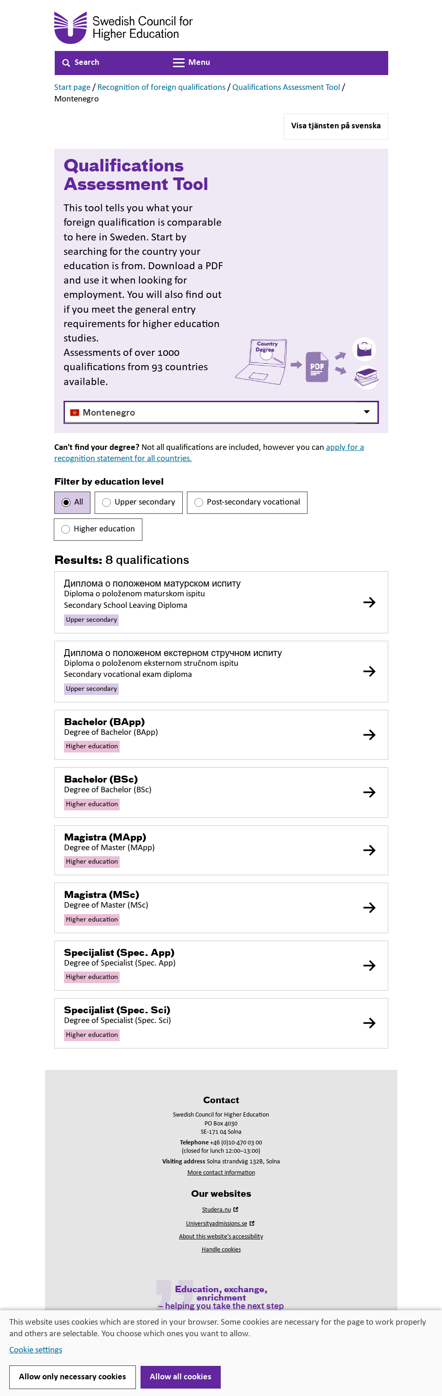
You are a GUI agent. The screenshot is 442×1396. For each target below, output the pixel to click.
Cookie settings (35, 1350)
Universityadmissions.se (221, 1223)
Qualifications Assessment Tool (286, 87)
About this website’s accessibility (221, 1236)
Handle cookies (221, 1249)
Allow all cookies (180, 1377)
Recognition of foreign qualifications (161, 87)
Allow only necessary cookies (72, 1377)
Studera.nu (221, 1209)
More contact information (221, 1172)
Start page (72, 87)
